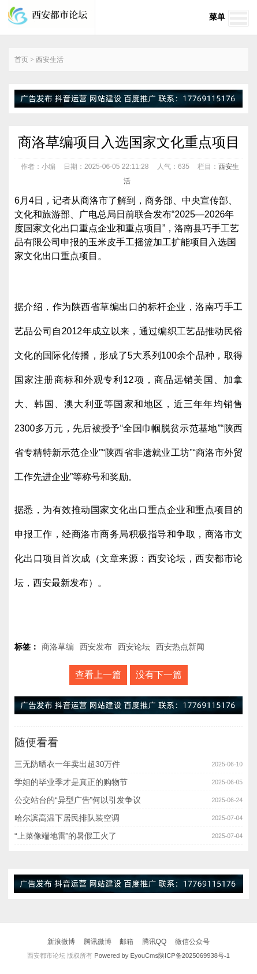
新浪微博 (61, 942)
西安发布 (96, 646)
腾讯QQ (154, 942)
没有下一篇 (159, 675)
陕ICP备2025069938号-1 (194, 955)
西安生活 (50, 60)
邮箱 (126, 942)
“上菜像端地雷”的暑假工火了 (65, 835)
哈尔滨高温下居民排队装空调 (67, 817)
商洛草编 (58, 646)
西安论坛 (134, 646)
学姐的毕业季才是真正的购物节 (71, 782)
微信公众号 (192, 942)
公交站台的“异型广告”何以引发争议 (77, 800)
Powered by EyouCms (125, 955)
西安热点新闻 (180, 646)
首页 (21, 60)
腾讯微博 (97, 942)
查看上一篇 (98, 675)
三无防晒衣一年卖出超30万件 (67, 764)
